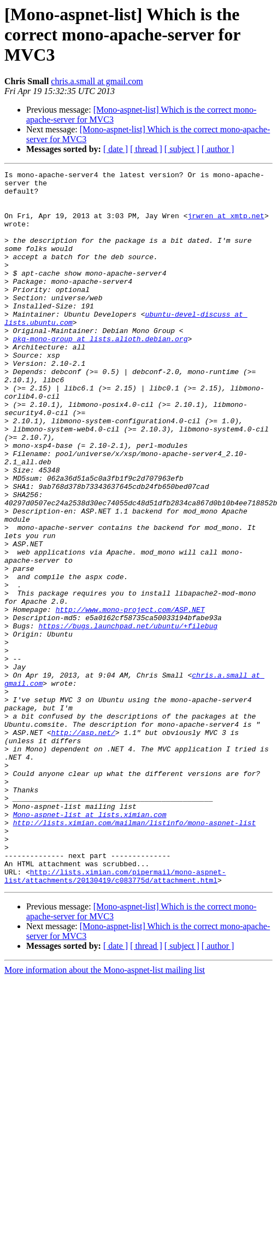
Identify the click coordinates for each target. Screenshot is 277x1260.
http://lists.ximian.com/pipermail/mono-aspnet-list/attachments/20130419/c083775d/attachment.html (115, 1018)
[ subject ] (181, 149)
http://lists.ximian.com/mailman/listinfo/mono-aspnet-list (134, 954)
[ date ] (115, 149)
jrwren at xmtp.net (225, 225)
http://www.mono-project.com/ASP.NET (130, 698)
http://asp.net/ (83, 845)
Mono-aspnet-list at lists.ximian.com (90, 944)
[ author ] (218, 149)
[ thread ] (146, 149)
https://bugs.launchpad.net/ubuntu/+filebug (127, 717)
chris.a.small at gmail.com (97, 81)
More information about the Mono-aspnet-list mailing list (104, 1112)
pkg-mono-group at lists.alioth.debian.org (100, 373)
